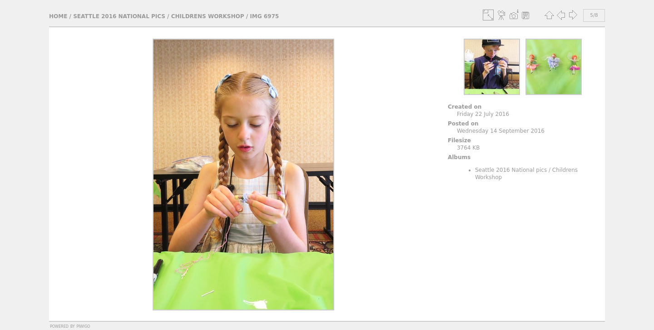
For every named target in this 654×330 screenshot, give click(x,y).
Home (58, 16)
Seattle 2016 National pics (119, 16)
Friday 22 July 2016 (483, 114)
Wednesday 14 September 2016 (501, 131)
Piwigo (83, 326)
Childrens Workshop (207, 16)
